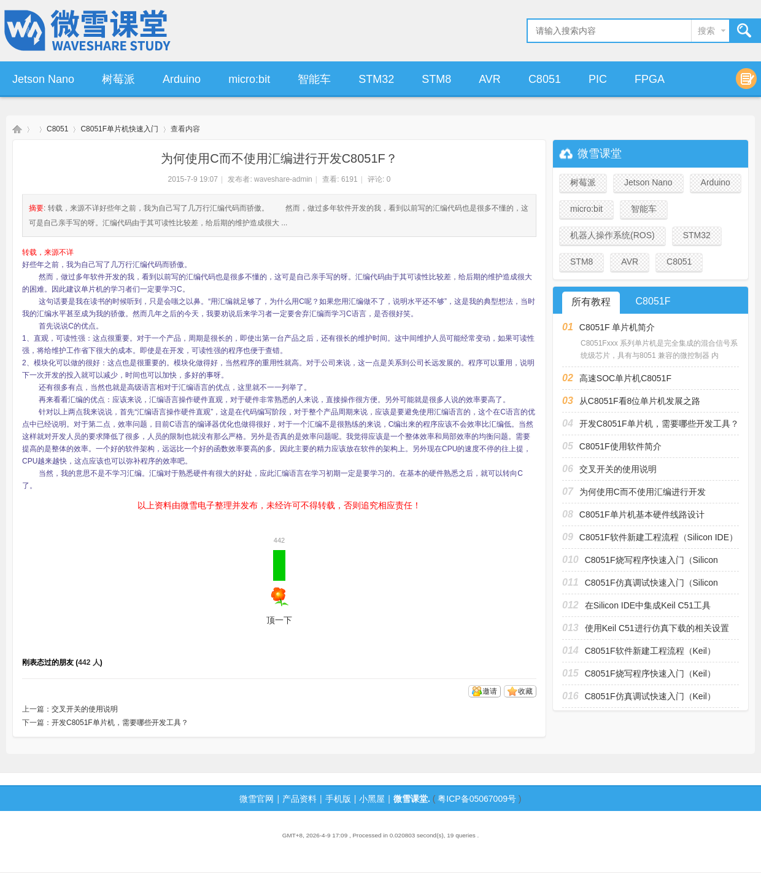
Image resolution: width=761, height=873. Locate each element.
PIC (598, 79)
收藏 (525, 691)
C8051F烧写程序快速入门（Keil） (650, 673)
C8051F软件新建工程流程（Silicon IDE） (658, 537)
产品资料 (299, 799)
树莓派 (118, 79)
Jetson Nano (43, 79)
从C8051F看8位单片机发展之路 (640, 401)
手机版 (338, 799)
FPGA (650, 79)
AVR (490, 79)
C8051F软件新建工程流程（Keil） (650, 651)
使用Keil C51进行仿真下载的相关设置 (657, 628)
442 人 (88, 662)
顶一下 (279, 587)
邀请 (489, 691)
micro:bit (249, 79)
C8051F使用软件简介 (620, 446)
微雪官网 (256, 799)
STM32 (376, 79)
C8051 (544, 79)
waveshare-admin (283, 179)
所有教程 (591, 302)
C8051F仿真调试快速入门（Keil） (650, 696)
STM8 (436, 79)
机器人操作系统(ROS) (612, 235)
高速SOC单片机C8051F (625, 378)
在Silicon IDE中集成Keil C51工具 (648, 605)
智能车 (314, 79)
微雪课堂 (17, 129)
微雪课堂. (411, 799)
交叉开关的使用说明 (85, 709)
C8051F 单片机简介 (617, 327)
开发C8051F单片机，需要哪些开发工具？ (120, 722)
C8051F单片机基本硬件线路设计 (642, 514)
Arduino (182, 79)
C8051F (653, 301)
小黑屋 (372, 799)
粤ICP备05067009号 (477, 799)
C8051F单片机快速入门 (119, 129)
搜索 (706, 31)
